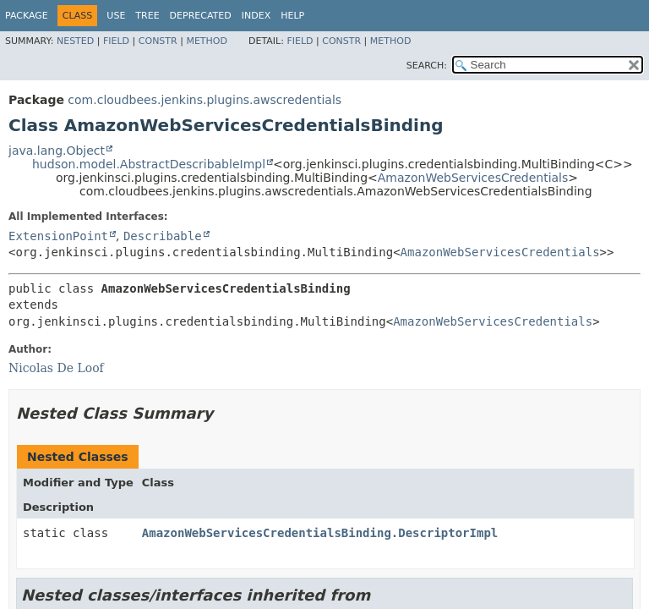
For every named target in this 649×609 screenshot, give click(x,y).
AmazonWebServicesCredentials (473, 177)
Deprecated (201, 15)
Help (292, 15)
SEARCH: (426, 65)
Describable (162, 236)
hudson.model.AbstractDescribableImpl (148, 164)
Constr (158, 41)
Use (115, 15)
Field (116, 41)
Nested (75, 41)
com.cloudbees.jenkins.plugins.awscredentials (204, 100)
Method (206, 41)
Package (26, 15)
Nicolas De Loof (56, 368)
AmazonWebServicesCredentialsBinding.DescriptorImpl (320, 533)
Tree (147, 15)
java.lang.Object (56, 150)
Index (256, 15)
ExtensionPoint (58, 236)
